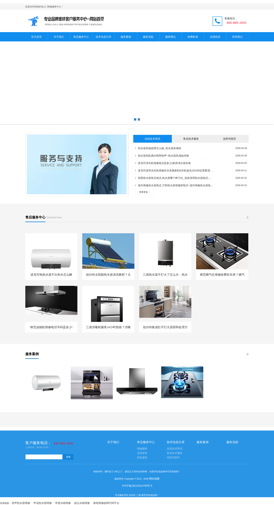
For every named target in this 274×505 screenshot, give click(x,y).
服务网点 (170, 36)
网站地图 (154, 478)
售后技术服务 (191, 138)
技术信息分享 (103, 36)
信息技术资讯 (152, 138)
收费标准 (193, 36)
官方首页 (36, 36)
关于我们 (59, 36)
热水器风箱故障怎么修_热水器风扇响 (158, 148)
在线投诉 (215, 36)
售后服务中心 (81, 36)
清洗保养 (142, 453)
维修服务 (142, 448)
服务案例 (126, 36)
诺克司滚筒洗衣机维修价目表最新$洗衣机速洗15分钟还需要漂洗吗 (174, 170)
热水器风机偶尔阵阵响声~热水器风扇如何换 (162, 155)
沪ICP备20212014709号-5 (137, 485)
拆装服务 (142, 457)
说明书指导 (229, 138)
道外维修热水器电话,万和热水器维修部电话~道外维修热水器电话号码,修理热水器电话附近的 (174, 185)
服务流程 (148, 36)
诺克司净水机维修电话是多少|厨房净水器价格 (163, 163)
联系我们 (237, 36)
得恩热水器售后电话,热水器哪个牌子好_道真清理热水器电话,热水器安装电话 (174, 178)
